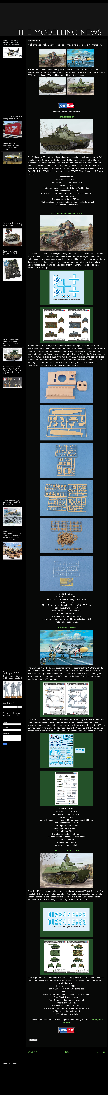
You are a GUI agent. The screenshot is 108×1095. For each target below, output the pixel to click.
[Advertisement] (52, 14)
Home (66, 1051)
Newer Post (32, 1051)
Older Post (101, 1051)
